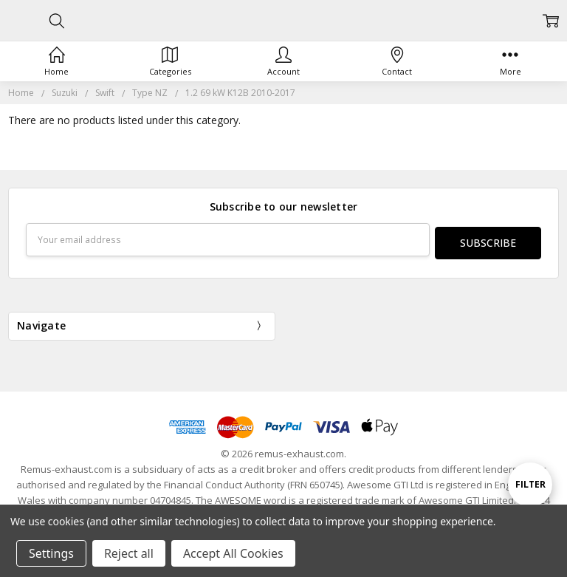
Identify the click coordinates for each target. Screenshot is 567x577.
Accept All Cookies (233, 553)
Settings (51, 553)
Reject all (129, 553)
